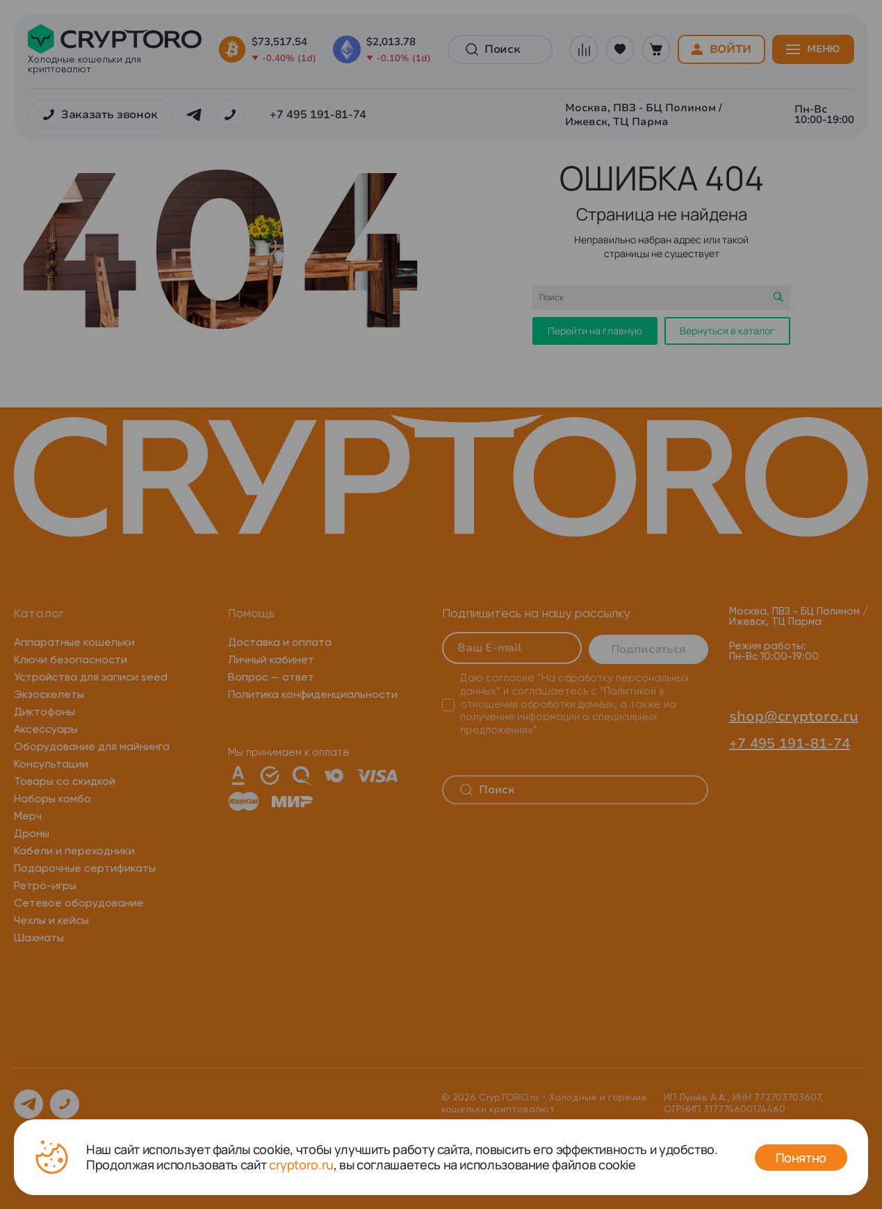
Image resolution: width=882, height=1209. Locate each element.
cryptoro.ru (301, 1164)
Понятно (801, 1157)
